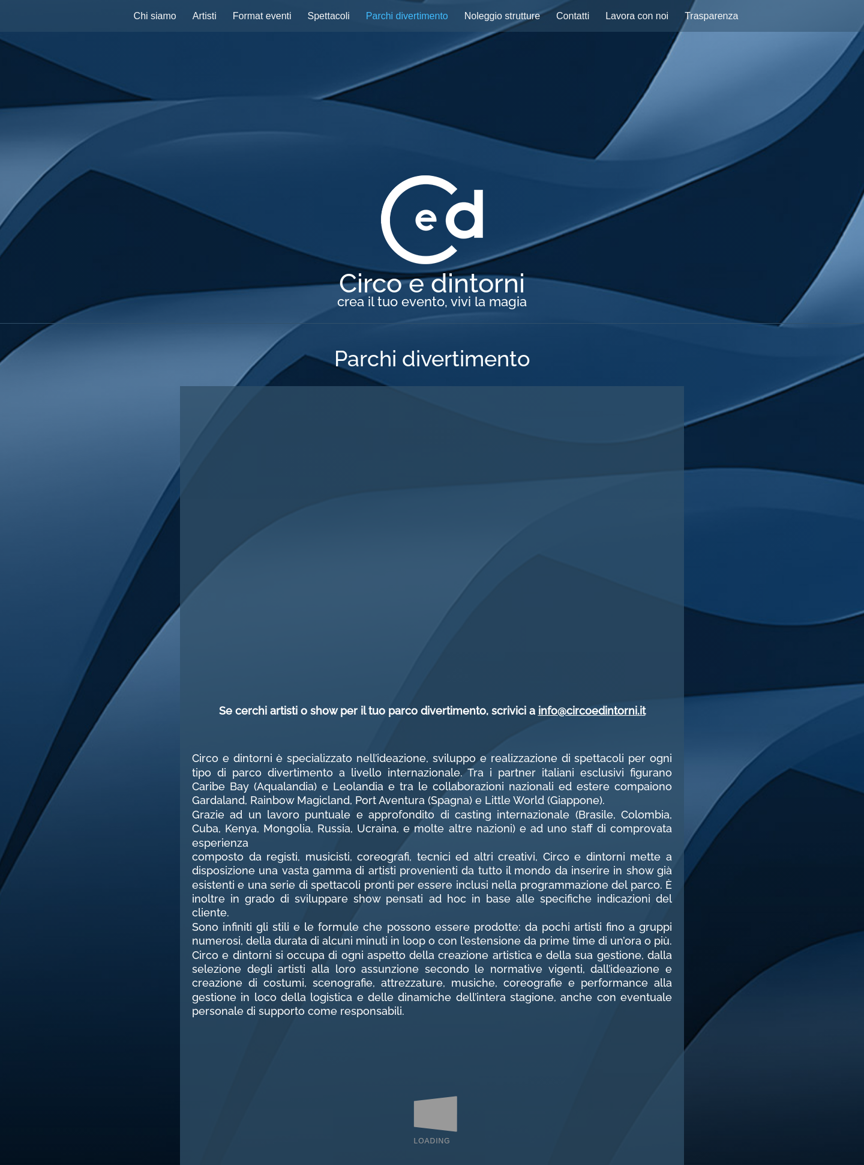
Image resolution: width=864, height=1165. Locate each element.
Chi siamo (155, 16)
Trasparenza (711, 16)
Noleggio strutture (502, 16)
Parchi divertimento (407, 16)
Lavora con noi (636, 16)
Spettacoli (329, 16)
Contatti (572, 16)
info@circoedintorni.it (592, 710)
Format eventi (262, 16)
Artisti (205, 16)
